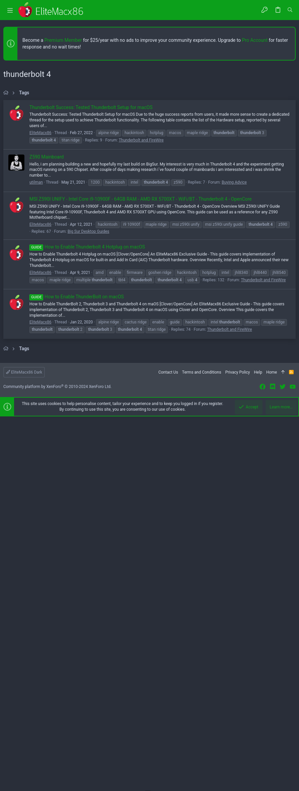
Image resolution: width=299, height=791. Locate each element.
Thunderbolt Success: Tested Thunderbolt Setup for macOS (91, 294)
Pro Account (255, 40)
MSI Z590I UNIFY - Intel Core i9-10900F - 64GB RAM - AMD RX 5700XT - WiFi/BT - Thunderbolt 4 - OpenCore (140, 386)
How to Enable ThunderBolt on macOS (76, 484)
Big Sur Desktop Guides (88, 418)
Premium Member (63, 40)
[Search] (290, 10)
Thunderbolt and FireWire (141, 327)
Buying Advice (234, 369)
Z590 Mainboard (46, 344)
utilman (36, 369)
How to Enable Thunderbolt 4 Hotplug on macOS (87, 434)
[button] (10, 10)
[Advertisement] (149, 147)
